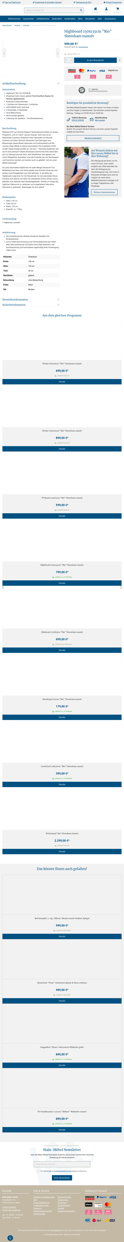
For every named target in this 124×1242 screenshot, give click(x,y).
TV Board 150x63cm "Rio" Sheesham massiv (62, 498)
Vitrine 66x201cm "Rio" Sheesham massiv (62, 363)
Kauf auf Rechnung (13, 2)
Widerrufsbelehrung (41, 1203)
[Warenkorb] (118, 10)
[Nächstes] (57, 53)
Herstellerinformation (15, 299)
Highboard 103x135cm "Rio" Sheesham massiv (62, 565)
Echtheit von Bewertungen (44, 1197)
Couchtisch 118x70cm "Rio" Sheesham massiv (62, 766)
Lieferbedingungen (41, 1205)
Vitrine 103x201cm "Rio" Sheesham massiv (62, 431)
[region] (31, 52)
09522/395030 (78, 120)
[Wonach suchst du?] (54, 10)
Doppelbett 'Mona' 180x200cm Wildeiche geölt (62, 1047)
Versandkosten (83, 47)
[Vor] (121, 587)
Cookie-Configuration (66, 1211)
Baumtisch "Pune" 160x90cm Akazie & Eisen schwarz (62, 983)
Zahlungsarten (39, 1214)
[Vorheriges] (4, 53)
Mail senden (100, 120)
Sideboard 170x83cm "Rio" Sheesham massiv (62, 632)
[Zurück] (3, 587)
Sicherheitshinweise (14, 304)
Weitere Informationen (104, 192)
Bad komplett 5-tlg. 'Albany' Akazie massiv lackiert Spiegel (62, 918)
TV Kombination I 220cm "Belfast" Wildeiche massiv (62, 1111)
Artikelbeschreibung (14, 83)
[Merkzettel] (95, 10)
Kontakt (61, 1208)
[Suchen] (81, 10)
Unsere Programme (114, 2)
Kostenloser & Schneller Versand (48, 2)
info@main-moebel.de (11, 1210)
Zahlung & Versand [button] (96, 1191)
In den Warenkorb (95, 60)
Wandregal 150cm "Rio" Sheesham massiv (62, 699)
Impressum (62, 1203)
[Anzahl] (68, 60)
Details (62, 382)
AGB (50, 1171)
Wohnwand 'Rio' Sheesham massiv (62, 833)
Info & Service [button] (41, 1191)
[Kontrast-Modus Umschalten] (10, 1238)
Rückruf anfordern (93, 138)
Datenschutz (63, 1200)
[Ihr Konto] (106, 10)
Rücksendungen (64, 1197)
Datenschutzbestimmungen (63, 1171)
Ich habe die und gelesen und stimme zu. (64, 1171)
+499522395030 (9, 1207)
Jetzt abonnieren (62, 1178)
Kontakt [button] (7, 1191)
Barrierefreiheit (64, 1205)
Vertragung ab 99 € (84, 2)
